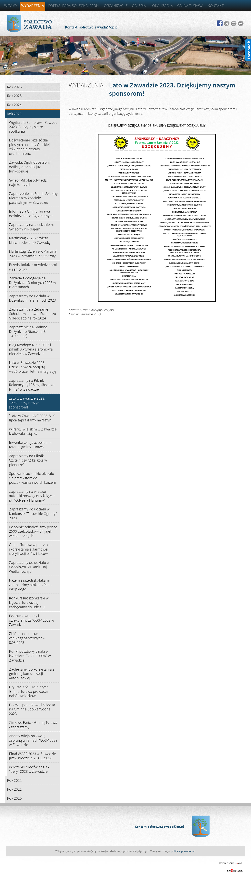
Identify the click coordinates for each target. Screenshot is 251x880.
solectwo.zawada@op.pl (98, 27)
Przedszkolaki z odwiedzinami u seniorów (33, 267)
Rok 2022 (14, 780)
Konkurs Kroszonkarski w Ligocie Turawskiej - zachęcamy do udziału (29, 602)
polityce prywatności (183, 851)
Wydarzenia (32, 5)
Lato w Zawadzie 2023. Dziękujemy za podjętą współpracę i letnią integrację (32, 367)
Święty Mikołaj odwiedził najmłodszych (28, 182)
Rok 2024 (14, 104)
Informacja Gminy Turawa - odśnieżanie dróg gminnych (31, 213)
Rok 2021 (14, 789)
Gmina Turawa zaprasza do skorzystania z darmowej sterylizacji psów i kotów (30, 549)
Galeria (139, 5)
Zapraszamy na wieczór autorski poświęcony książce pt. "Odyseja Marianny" (32, 496)
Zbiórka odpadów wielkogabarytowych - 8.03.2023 (27, 638)
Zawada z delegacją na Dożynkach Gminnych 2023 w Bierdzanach (32, 282)
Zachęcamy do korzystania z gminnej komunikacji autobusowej (31, 673)
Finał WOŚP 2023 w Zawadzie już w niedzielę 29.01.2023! (32, 756)
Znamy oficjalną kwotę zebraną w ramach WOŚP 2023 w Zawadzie (33, 740)
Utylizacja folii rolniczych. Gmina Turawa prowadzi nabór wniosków (29, 691)
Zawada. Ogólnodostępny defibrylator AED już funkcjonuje (30, 166)
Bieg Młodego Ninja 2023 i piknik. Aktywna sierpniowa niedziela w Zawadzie (31, 349)
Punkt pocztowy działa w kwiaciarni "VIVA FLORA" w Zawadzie (30, 656)
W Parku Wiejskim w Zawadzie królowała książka (33, 431)
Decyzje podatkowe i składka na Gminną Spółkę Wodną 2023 (32, 709)
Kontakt (216, 5)
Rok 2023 (14, 114)
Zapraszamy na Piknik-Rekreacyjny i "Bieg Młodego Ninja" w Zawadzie (32, 385)
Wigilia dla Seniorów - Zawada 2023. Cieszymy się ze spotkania (33, 127)
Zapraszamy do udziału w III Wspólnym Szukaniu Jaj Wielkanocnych (31, 567)
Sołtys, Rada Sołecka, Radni (73, 5)
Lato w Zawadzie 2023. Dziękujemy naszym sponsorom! (27, 402)
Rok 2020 (14, 798)
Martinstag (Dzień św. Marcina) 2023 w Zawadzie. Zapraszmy (33, 253)
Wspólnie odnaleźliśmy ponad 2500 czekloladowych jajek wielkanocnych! (33, 531)
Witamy (10, 5)
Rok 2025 (14, 95)
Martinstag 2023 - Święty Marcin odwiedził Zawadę (29, 240)
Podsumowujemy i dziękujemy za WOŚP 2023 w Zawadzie (31, 620)
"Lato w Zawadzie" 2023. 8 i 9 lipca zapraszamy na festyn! (32, 418)
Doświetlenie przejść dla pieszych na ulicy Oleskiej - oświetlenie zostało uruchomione (30, 147)
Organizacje (116, 5)
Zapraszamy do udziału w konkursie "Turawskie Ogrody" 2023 (33, 513)
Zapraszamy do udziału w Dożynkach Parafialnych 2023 (32, 298)
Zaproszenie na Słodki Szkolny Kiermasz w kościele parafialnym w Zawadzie (33, 198)
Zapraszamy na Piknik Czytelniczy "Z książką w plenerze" (28, 460)
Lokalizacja (161, 5)
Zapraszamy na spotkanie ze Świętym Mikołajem (31, 226)
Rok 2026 (14, 86)
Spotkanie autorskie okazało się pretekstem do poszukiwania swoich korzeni (32, 478)
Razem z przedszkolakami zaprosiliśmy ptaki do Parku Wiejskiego (31, 584)
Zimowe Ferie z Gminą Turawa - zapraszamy (33, 724)
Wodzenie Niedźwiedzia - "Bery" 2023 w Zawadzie (29, 769)
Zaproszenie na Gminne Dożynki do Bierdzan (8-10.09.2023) (28, 331)
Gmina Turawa (190, 5)
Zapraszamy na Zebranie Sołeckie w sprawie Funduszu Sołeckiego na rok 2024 (32, 313)
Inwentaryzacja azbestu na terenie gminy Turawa (30, 444)
